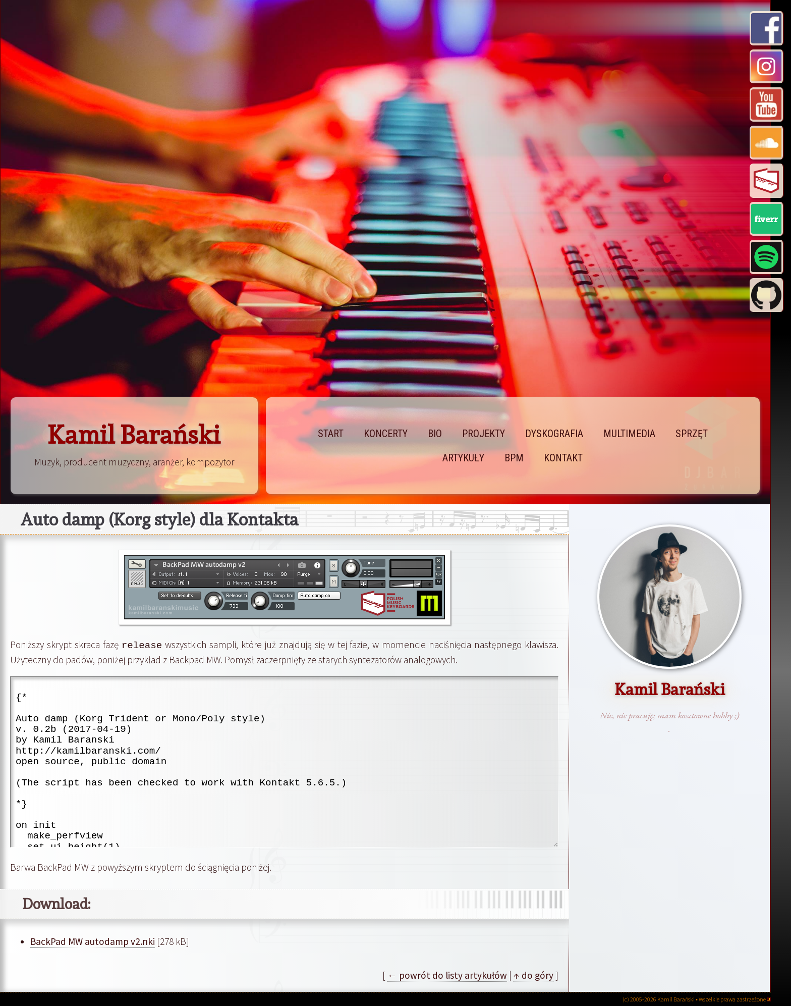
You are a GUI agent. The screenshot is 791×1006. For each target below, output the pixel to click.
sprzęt (691, 434)
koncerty (386, 434)
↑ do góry (533, 975)
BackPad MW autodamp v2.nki (92, 941)
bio (435, 434)
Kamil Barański (133, 435)
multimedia (629, 434)
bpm (514, 458)
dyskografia (554, 434)
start (331, 434)
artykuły (463, 458)
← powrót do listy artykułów (447, 975)
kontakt (563, 458)
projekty (483, 434)
